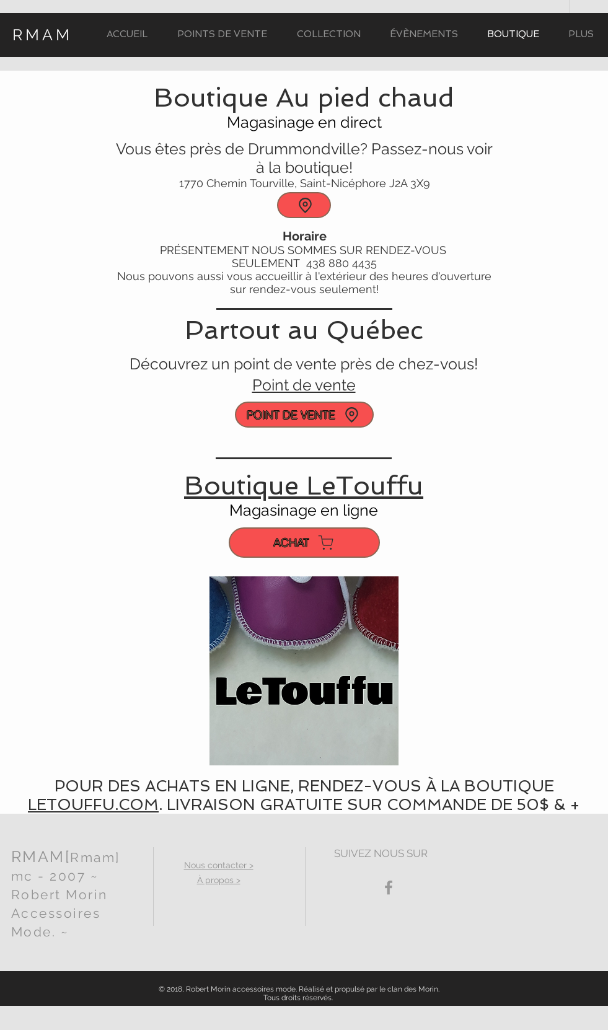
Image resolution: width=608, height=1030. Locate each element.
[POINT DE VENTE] (304, 415)
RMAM (42, 34)
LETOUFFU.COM (93, 805)
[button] (329, 34)
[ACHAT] (304, 542)
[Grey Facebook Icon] (388, 887)
